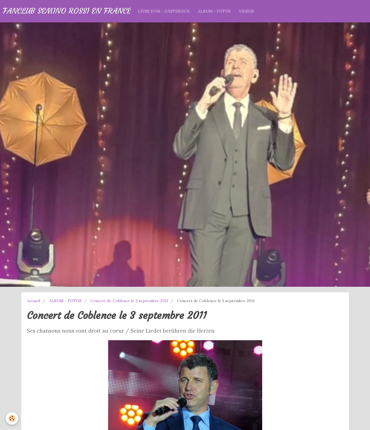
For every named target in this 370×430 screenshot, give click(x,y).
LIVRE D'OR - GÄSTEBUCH (164, 11)
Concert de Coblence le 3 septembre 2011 (129, 300)
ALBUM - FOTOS (214, 11)
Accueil (33, 300)
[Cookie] (12, 418)
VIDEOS (246, 11)
